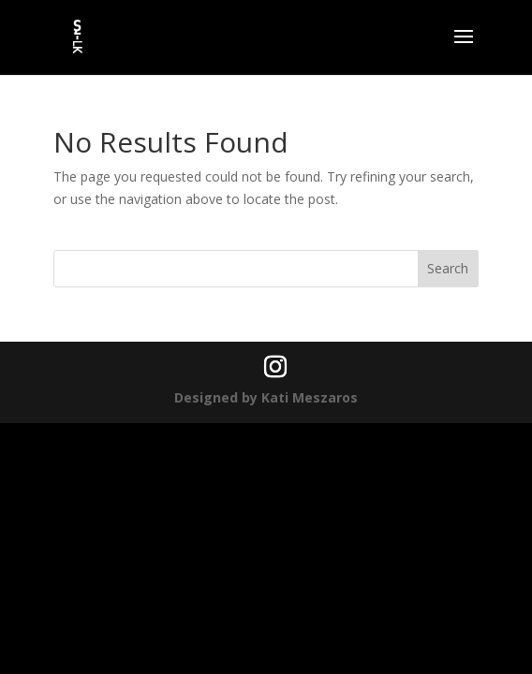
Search (447, 268)
